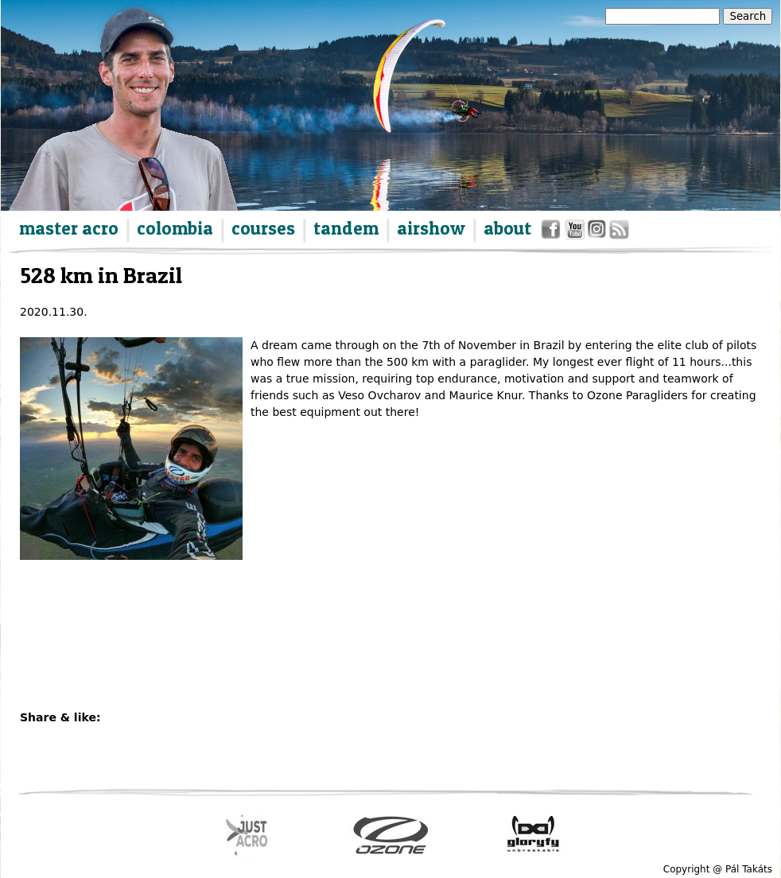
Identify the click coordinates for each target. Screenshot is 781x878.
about (507, 228)
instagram (598, 233)
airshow (431, 228)
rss (618, 233)
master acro (69, 228)
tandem (346, 228)
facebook (553, 233)
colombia (175, 228)
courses (263, 228)
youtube (575, 233)
